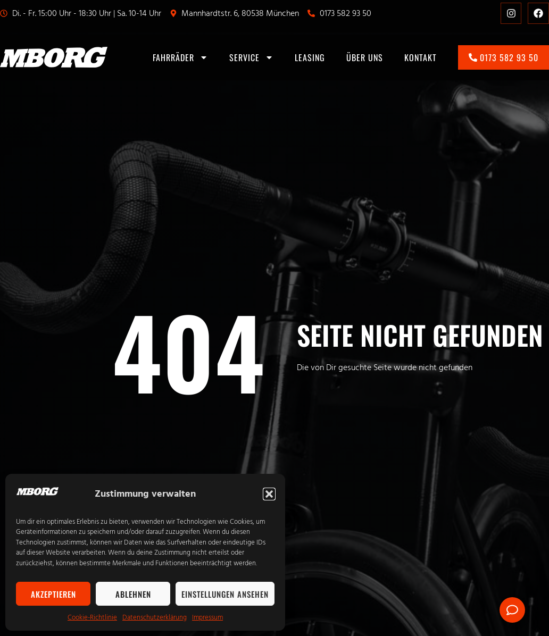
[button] (269, 494)
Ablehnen (133, 594)
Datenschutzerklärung (154, 617)
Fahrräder (180, 57)
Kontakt (420, 57)
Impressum (207, 617)
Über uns (364, 57)
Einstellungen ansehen (225, 594)
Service (251, 57)
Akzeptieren (53, 594)
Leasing (310, 57)
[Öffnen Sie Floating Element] (512, 610)
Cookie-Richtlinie (92, 617)
